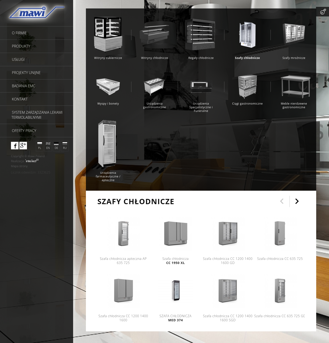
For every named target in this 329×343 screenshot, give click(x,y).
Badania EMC (23, 85)
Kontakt (20, 99)
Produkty (21, 46)
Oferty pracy (24, 130)
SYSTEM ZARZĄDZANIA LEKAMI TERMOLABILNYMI (36, 115)
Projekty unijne (26, 72)
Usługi (18, 59)
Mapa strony (19, 166)
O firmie (19, 32)
